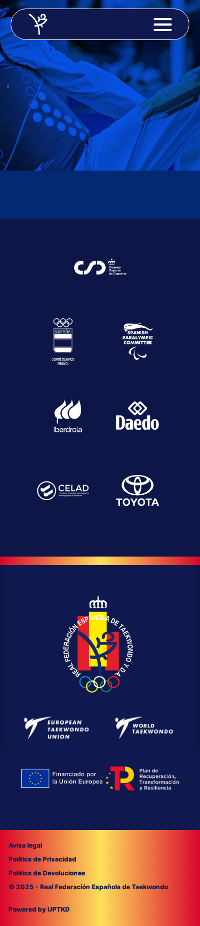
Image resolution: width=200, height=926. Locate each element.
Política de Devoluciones (47, 873)
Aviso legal (25, 845)
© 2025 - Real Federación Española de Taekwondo (88, 887)
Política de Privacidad (42, 859)
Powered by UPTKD (39, 909)
